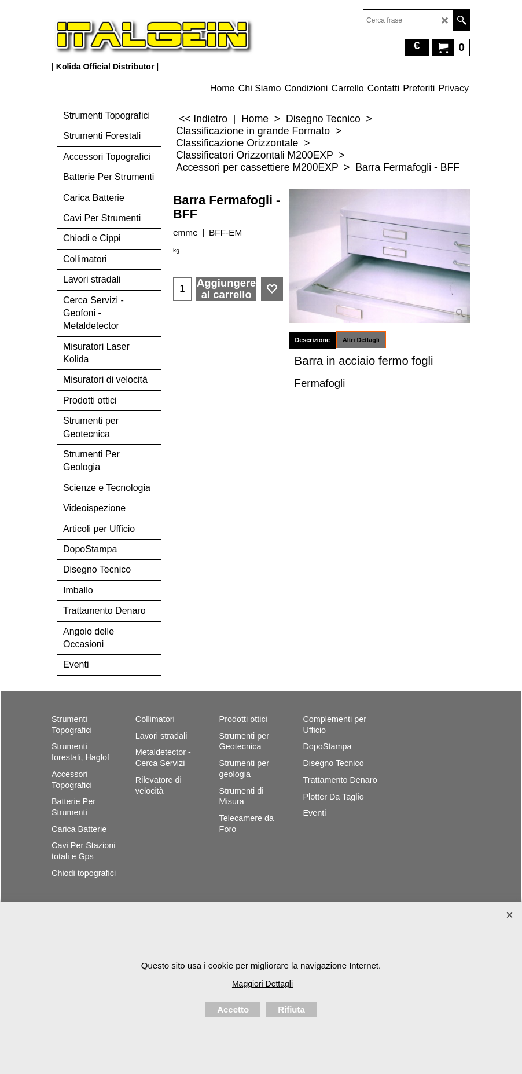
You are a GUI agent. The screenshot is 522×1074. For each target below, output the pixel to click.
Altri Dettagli (361, 339)
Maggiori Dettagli (262, 983)
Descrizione (312, 339)
